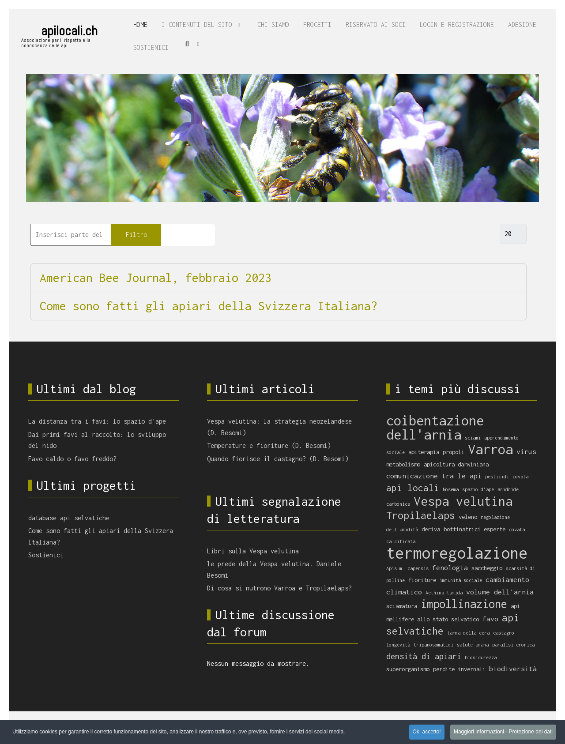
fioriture (422, 579)
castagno (503, 632)
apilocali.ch (69, 31)
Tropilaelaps (420, 515)
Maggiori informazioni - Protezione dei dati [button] (503, 732)
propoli (453, 451)
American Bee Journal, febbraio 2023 (155, 278)
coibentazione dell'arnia (435, 427)
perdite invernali (459, 669)
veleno (468, 516)
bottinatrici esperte (474, 529)
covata (520, 476)
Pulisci (188, 234)
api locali (412, 487)
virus (526, 451)
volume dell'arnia (500, 592)
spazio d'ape (478, 489)
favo (490, 619)
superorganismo (407, 669)
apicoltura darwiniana (456, 464)
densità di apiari (423, 656)
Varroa (490, 449)
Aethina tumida (444, 592)
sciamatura (401, 605)
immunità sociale (461, 580)
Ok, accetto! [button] (427, 732)
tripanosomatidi (433, 644)
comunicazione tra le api (434, 476)
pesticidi (497, 476)
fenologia (450, 567)
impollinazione (464, 603)
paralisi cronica (513, 644)
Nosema (451, 489)
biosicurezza (481, 657)
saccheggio (486, 567)
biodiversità (513, 669)
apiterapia (423, 451)
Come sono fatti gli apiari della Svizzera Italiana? (208, 306)
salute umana (473, 644)
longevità (398, 644)
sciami (473, 437)
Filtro (136, 234)
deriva (431, 529)
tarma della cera (468, 632)
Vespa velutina (463, 501)
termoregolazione (456, 553)
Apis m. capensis (407, 568)
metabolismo (403, 464)
